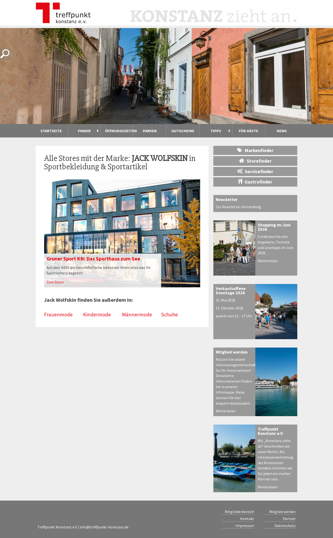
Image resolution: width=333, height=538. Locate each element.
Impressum (244, 525)
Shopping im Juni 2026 (274, 227)
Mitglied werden (232, 352)
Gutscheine (182, 130)
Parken (150, 130)
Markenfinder (255, 150)
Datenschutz (285, 525)
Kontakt (247, 518)
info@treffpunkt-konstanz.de (104, 527)
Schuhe (169, 314)
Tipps (215, 130)
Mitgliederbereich (239, 511)
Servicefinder (255, 171)
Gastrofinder (255, 182)
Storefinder (255, 161)
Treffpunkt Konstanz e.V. (271, 431)
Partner (289, 518)
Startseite (51, 130)
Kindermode (97, 314)
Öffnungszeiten (119, 130)
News (282, 130)
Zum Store (55, 282)
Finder (84, 130)
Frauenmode (58, 314)
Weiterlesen (268, 260)
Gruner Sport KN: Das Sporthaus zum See (93, 258)
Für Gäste (248, 130)
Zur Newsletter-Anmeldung (238, 206)
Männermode (137, 314)
